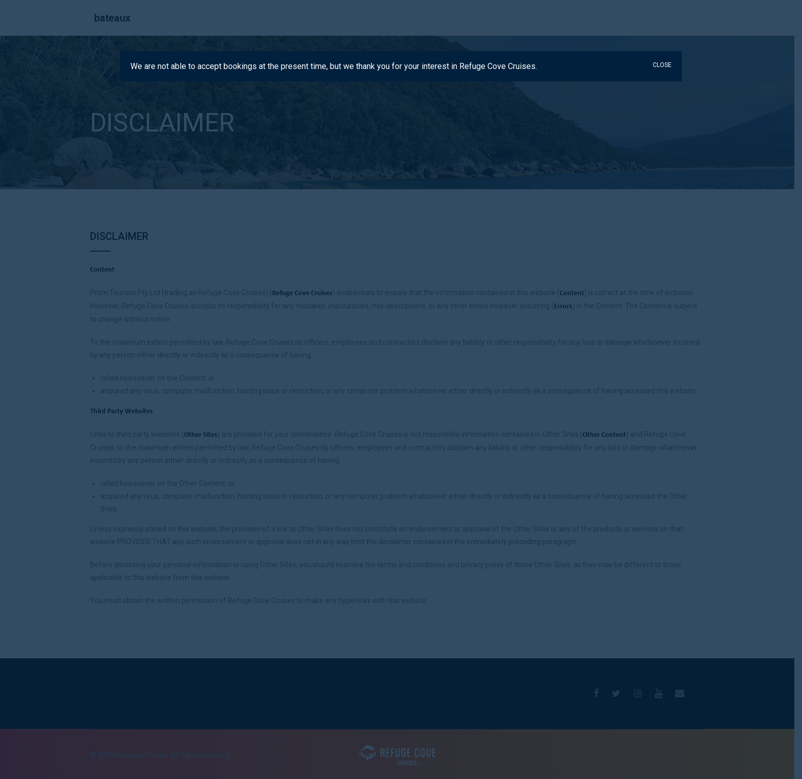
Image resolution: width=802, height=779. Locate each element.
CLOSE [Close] (662, 65)
